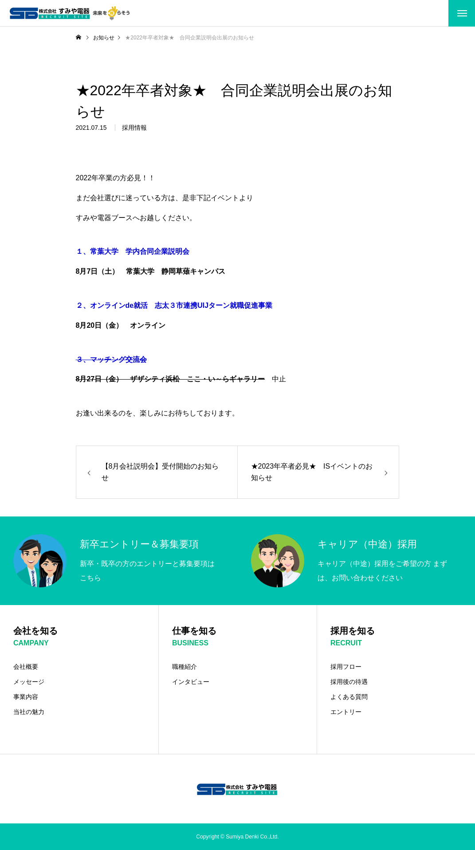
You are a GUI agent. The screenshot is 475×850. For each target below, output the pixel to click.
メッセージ (28, 682)
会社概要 (25, 667)
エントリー (345, 712)
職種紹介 (184, 667)
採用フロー (345, 667)
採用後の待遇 (349, 682)
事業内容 (25, 697)
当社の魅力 (28, 712)
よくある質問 (349, 697)
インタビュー (190, 682)
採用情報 (134, 129)
